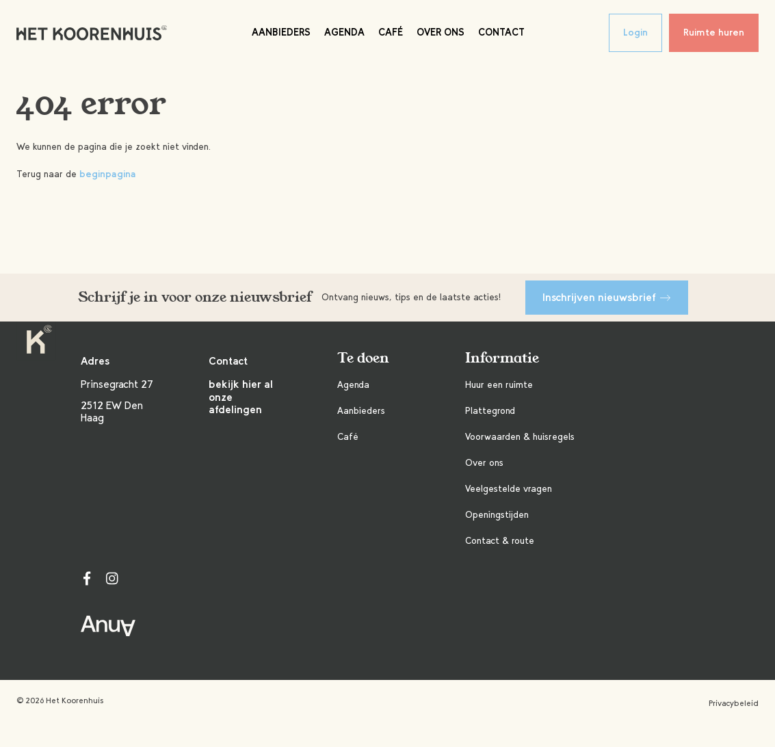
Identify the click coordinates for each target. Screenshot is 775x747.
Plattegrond (490, 411)
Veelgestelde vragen (508, 489)
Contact (501, 32)
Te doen (363, 358)
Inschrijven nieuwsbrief (606, 297)
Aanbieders (281, 32)
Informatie (502, 358)
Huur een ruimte (499, 385)
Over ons (440, 32)
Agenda (344, 32)
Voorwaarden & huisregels (520, 437)
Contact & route (499, 541)
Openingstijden (497, 515)
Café (390, 32)
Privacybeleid (734, 703)
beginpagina (107, 174)
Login (635, 32)
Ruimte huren (713, 32)
